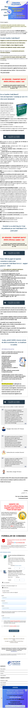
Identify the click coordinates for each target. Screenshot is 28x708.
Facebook (2, 671)
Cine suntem (2, 669)
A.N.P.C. (13, 691)
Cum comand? (3, 682)
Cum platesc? (3, 685)
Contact (1, 673)
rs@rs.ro (12, 526)
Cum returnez (3, 675)
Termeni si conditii (4, 680)
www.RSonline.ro (14, 651)
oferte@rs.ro (19, 704)
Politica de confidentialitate (5, 687)
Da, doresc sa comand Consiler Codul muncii (14, 137)
